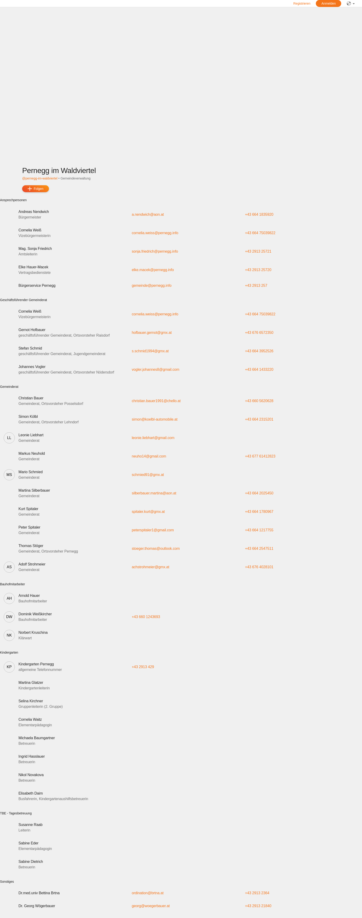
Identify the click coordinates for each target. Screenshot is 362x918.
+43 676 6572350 (259, 333)
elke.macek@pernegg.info (153, 270)
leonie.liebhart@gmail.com (153, 438)
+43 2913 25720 (258, 270)
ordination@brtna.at (148, 893)
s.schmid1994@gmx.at (150, 351)
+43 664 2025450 (259, 493)
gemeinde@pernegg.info (152, 285)
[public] (351, 3)
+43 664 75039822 (260, 233)
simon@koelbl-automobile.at (155, 419)
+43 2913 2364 (257, 893)
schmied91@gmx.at (148, 475)
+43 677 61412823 (260, 456)
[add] (35, 188)
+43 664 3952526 (259, 351)
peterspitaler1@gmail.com (153, 530)
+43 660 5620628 (259, 401)
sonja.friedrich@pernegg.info (155, 251)
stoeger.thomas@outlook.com (156, 548)
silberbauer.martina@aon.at (154, 493)
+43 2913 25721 (258, 251)
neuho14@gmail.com (149, 456)
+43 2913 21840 (258, 906)
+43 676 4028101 (259, 567)
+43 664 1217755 (259, 530)
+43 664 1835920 (259, 214)
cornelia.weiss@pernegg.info (155, 233)
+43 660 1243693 (146, 617)
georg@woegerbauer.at (151, 906)
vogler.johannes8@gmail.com (155, 369)
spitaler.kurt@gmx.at (148, 512)
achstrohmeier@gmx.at (150, 567)
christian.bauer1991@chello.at (156, 401)
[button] (181, 214)
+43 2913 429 (143, 667)
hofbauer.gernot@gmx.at (152, 333)
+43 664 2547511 (259, 548)
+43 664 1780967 (259, 512)
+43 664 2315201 (259, 419)
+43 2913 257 (256, 285)
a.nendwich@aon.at (148, 214)
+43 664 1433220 (259, 369)
